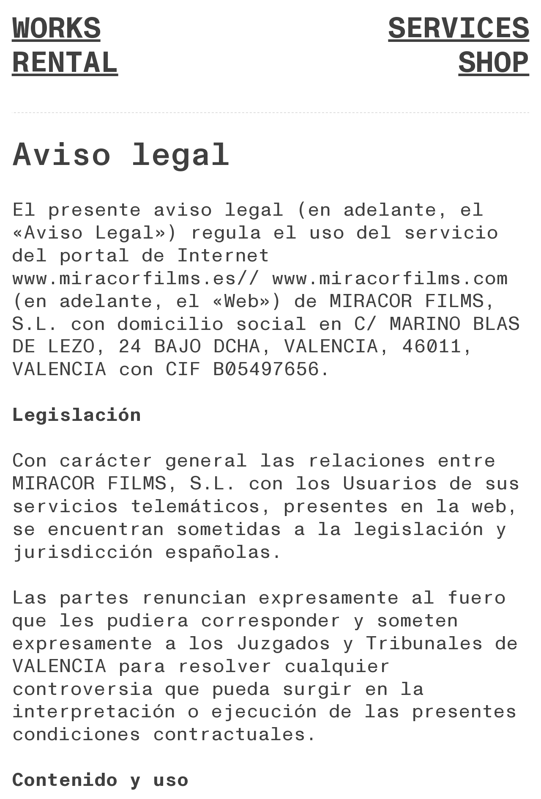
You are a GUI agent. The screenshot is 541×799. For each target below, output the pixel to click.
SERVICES (458, 28)
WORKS (56, 28)
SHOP (493, 62)
